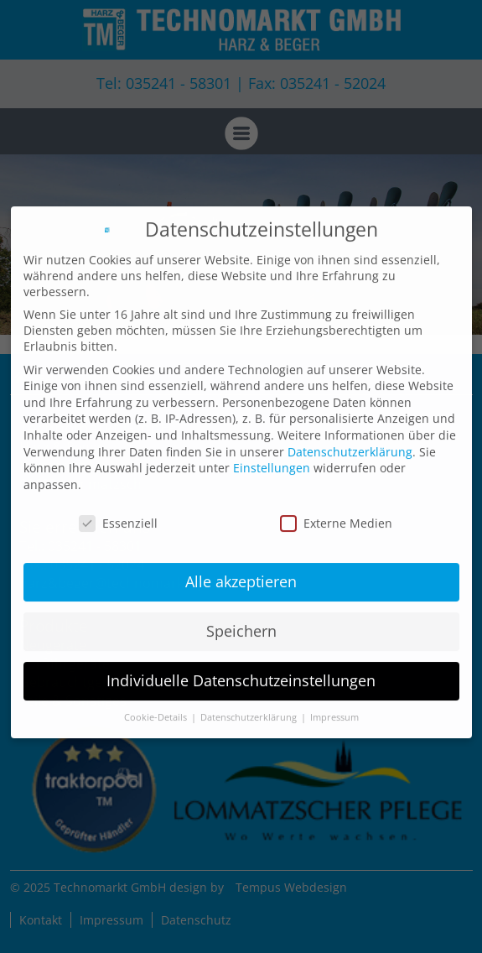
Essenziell (118, 514)
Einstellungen (271, 459)
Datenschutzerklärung (350, 442)
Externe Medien (336, 514)
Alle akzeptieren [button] (241, 573)
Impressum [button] (334, 709)
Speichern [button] (241, 622)
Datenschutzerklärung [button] (249, 709)
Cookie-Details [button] (156, 709)
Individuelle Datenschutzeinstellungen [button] (241, 672)
